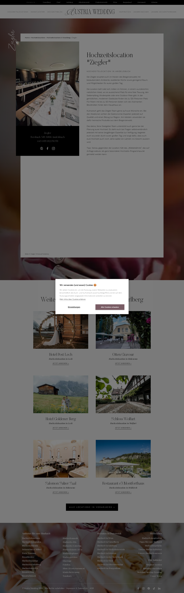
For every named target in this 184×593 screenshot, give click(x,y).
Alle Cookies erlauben (110, 307)
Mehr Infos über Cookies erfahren (73, 299)
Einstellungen (74, 307)
